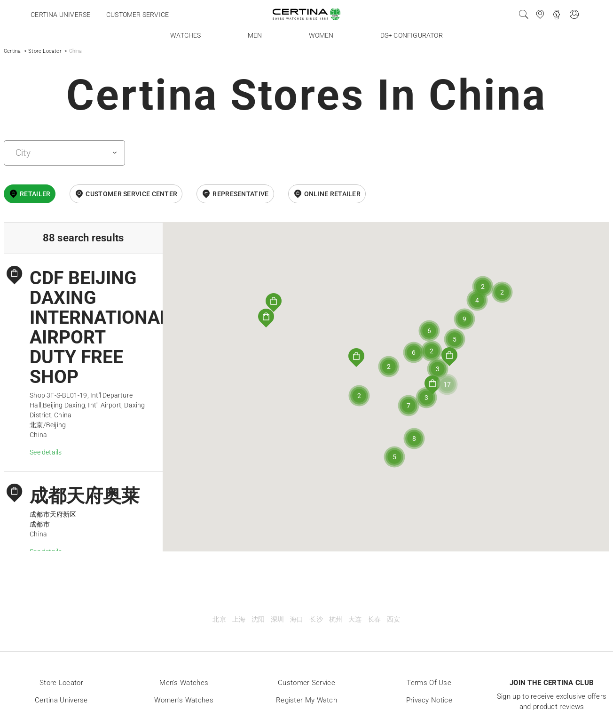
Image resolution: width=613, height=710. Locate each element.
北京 (219, 619)
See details (46, 452)
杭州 (335, 619)
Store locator (61, 682)
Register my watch (306, 700)
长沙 (315, 619)
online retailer (332, 194)
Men (255, 35)
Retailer (35, 194)
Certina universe (60, 14)
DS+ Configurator (411, 35)
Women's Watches (183, 700)
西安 (393, 619)
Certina (12, 51)
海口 (296, 619)
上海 (238, 619)
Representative (240, 194)
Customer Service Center (131, 194)
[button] (432, 384)
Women (321, 35)
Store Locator (45, 51)
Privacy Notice (429, 700)
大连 (355, 619)
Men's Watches (183, 682)
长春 (374, 619)
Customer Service (306, 682)
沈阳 (258, 619)
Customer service (137, 14)
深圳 (277, 619)
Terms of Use (429, 682)
